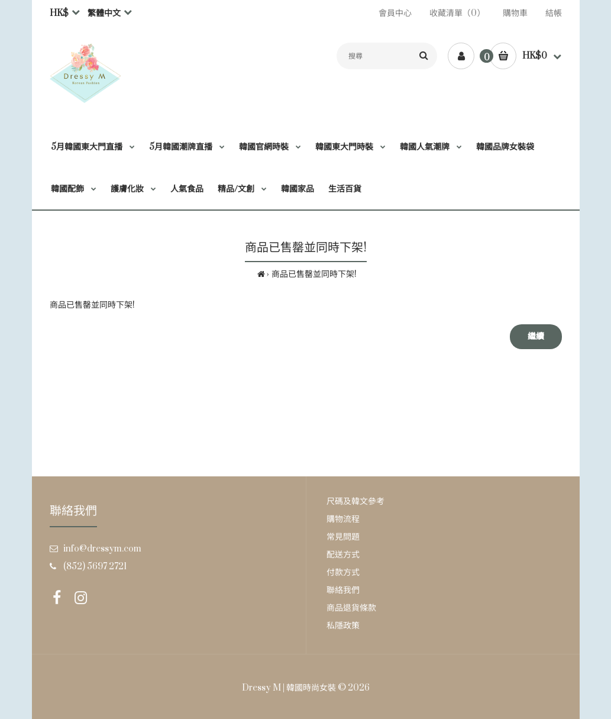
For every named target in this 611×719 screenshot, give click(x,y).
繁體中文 (104, 13)
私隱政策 (343, 625)
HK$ (59, 13)
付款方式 (343, 572)
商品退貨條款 (351, 608)
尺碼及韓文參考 (355, 501)
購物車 (515, 13)
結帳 (553, 13)
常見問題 (343, 537)
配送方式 (343, 554)
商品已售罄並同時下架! (314, 274)
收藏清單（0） (457, 13)
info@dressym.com (102, 548)
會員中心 (395, 13)
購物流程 (343, 519)
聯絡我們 (343, 590)
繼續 (536, 336)
